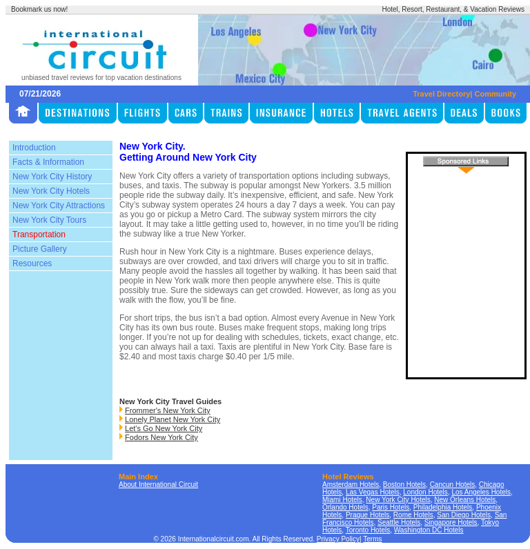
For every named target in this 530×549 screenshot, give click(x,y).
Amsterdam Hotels (350, 484)
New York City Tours (49, 220)
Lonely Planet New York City (172, 419)
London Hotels (425, 492)
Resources (32, 263)
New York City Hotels (51, 191)
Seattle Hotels (398, 522)
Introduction (34, 147)
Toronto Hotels (368, 530)
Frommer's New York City (167, 410)
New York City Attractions (58, 205)
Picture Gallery (39, 249)
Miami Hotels (342, 499)
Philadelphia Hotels (443, 507)
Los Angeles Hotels (481, 492)
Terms (372, 539)
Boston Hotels (404, 484)
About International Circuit (158, 484)
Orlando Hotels (345, 507)
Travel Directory (441, 94)
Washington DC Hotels (429, 530)
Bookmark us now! (39, 9)
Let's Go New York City (163, 428)
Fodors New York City (161, 437)
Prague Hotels (367, 515)
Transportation (39, 234)
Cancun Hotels (452, 484)
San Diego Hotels (464, 515)
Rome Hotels (413, 515)
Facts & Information (48, 162)
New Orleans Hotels (464, 499)
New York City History (52, 176)
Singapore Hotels (451, 522)
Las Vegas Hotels (373, 492)
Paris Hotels (390, 507)
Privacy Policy (338, 539)
